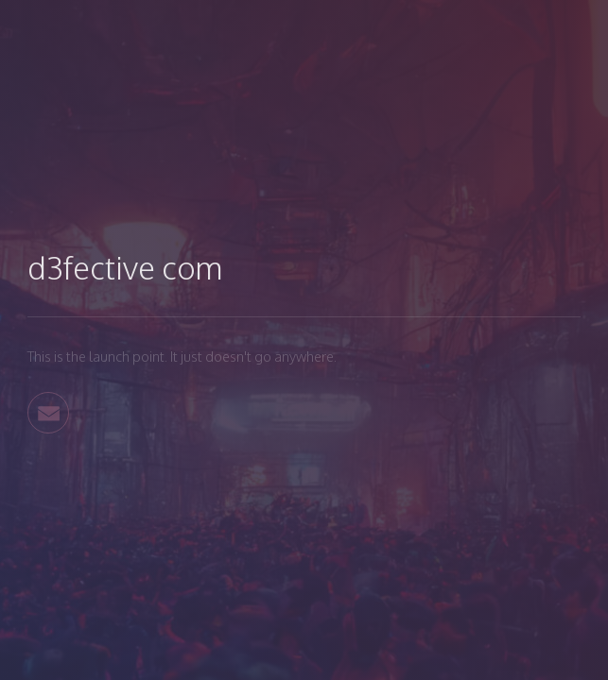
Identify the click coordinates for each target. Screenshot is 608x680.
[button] (48, 413)
